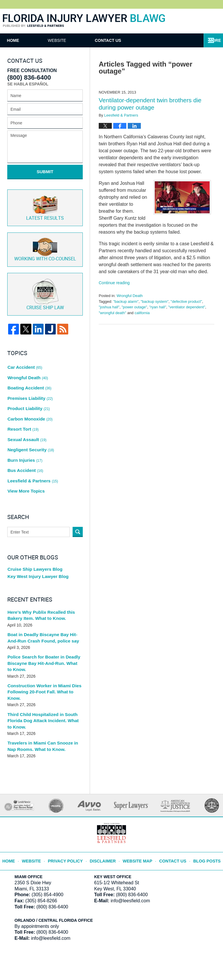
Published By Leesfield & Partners (198, 21)
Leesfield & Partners (31, 448)
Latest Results (45, 203)
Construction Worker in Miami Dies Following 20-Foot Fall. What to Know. (44, 652)
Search (78, 496)
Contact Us (152, 40)
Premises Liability (29, 382)
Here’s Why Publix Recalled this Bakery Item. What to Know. (38, 581)
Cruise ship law (45, 287)
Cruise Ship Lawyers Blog (33, 534)
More (210, 40)
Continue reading (114, 282)
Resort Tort (22, 407)
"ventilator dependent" (186, 307)
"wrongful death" (112, 313)
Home (28, 40)
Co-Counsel (45, 243)
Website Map (137, 814)
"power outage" (134, 307)
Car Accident (24, 357)
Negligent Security (29, 423)
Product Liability (27, 390)
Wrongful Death (129, 296)
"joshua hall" (109, 307)
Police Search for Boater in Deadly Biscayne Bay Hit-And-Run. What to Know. (42, 628)
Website (87, 40)
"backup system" (154, 301)
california (142, 313)
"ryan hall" (157, 307)
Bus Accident (24, 439)
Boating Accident (28, 373)
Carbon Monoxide (28, 398)
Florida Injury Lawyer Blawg (84, 20)
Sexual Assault (26, 415)
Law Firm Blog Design (188, 940)
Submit (45, 171)
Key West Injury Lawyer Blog (36, 542)
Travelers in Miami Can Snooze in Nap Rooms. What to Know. (44, 701)
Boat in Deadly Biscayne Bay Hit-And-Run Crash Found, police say (44, 603)
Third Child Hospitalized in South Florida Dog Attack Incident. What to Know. (43, 677)
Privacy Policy (70, 814)
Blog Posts (202, 814)
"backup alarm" (126, 301)
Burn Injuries (24, 431)
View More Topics (25, 456)
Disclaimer (105, 814)
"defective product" (186, 301)
